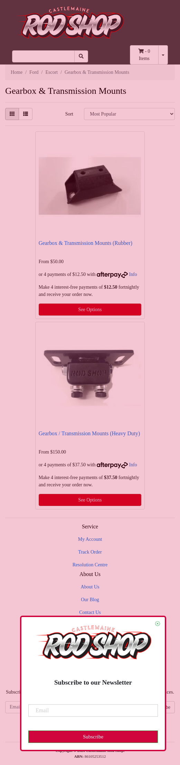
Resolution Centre (90, 564)
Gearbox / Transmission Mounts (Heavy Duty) (89, 433)
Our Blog (90, 599)
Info (133, 274)
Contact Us (90, 612)
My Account (90, 539)
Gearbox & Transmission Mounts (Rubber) (85, 243)
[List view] (25, 114)
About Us (89, 586)
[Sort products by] (129, 114)
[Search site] (81, 56)
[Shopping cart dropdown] (163, 54)
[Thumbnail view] (12, 114)
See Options (90, 309)
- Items (144, 55)
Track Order (90, 552)
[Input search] (43, 56)
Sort (69, 114)
